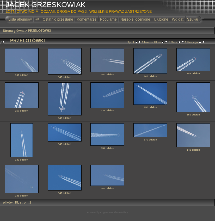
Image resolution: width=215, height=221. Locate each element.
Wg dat (177, 19)
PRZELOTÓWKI (39, 31)
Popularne (108, 19)
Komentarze (86, 19)
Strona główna (13, 31)
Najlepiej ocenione (135, 19)
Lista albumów (20, 19)
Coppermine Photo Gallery (114, 212)
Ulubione (161, 19)
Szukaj (192, 19)
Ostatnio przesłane (58, 19)
